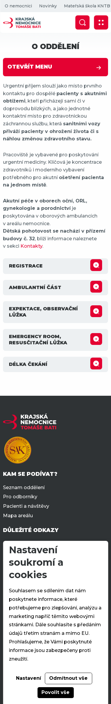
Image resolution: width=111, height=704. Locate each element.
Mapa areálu (18, 515)
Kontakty (31, 246)
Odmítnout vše (68, 678)
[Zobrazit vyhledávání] (82, 22)
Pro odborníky (20, 496)
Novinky (48, 6)
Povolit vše (55, 692)
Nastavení (28, 678)
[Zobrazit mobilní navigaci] (101, 22)
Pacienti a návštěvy (26, 506)
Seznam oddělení (24, 487)
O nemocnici (18, 6)
